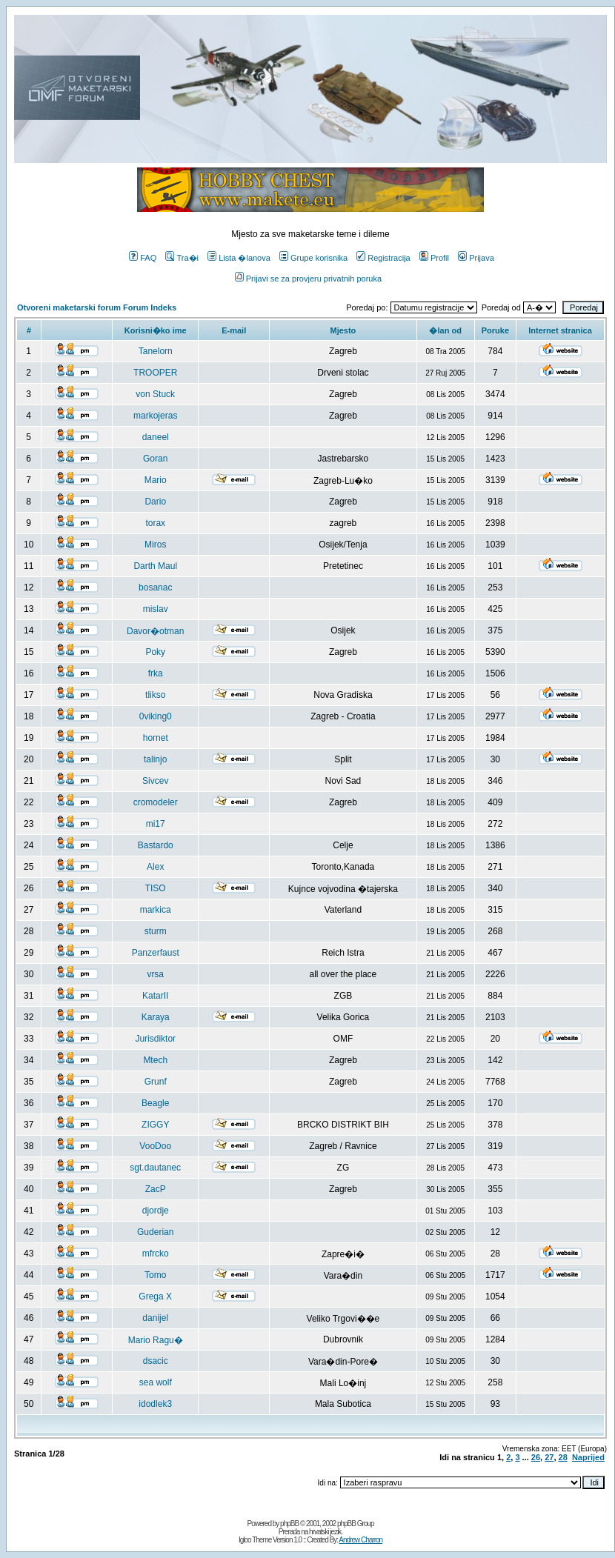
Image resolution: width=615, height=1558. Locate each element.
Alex (155, 867)
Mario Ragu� (155, 1340)
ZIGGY (155, 1124)
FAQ (142, 257)
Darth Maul (155, 566)
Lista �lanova (238, 257)
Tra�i (182, 257)
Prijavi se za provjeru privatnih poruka (308, 278)
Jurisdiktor (155, 1038)
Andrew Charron (360, 1540)
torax (155, 523)
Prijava (476, 257)
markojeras (155, 415)
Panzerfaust (155, 953)
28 (563, 1457)
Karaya (156, 1017)
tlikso (155, 695)
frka (155, 673)
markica (155, 910)
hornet (155, 738)
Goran (155, 458)
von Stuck (155, 394)
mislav (155, 609)
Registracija (383, 257)
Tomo (155, 1275)
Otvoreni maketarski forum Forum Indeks (96, 307)
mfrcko (155, 1253)
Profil (434, 257)
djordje (155, 1210)
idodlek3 (155, 1404)
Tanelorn (156, 351)
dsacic (155, 1361)
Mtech (155, 1060)
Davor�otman (155, 631)
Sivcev (155, 781)
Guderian (155, 1232)
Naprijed (588, 1457)
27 (549, 1457)
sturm (155, 931)
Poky (155, 652)
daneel (155, 437)
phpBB (289, 1523)
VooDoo (155, 1146)
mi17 (155, 824)
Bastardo (155, 845)
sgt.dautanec (155, 1167)
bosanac (155, 587)
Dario (155, 501)
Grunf (155, 1081)
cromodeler (155, 802)
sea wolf (155, 1382)
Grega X (155, 1296)
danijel (155, 1318)
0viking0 (155, 716)
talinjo (155, 759)
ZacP (155, 1189)
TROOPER (155, 372)
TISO (155, 888)
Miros (155, 544)
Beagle (155, 1103)
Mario (155, 480)
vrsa (155, 974)
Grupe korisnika (313, 257)
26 (535, 1457)
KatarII (155, 996)
